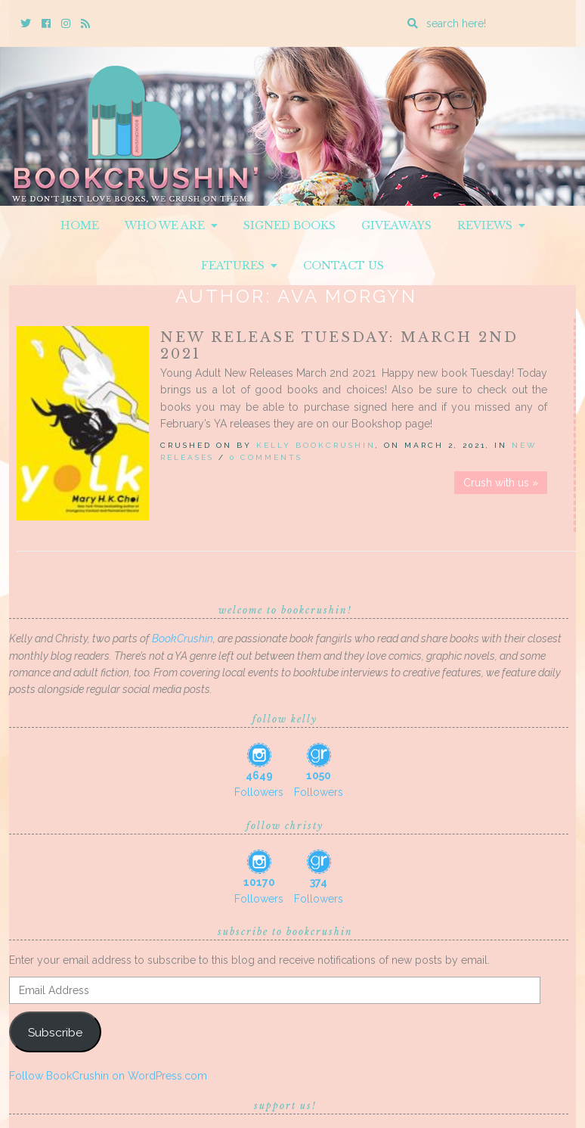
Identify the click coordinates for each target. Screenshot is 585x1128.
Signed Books (289, 225)
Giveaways (396, 225)
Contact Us (343, 265)
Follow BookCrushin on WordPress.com (108, 1076)
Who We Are (171, 225)
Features (239, 265)
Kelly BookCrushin (316, 445)
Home (79, 225)
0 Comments (266, 457)
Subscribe (55, 1032)
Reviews (491, 225)
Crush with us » (500, 483)
